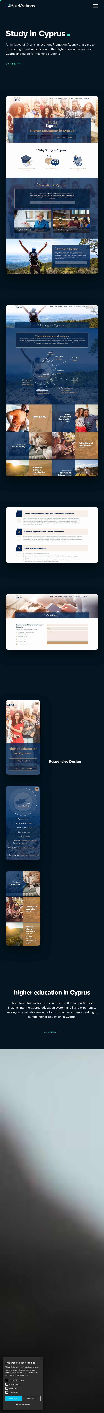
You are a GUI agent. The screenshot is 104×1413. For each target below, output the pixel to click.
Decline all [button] (32, 1399)
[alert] (23, 1383)
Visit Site (13, 63)
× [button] (41, 1360)
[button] (23, 1404)
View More (52, 1032)
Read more (24, 1375)
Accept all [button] (13, 1399)
